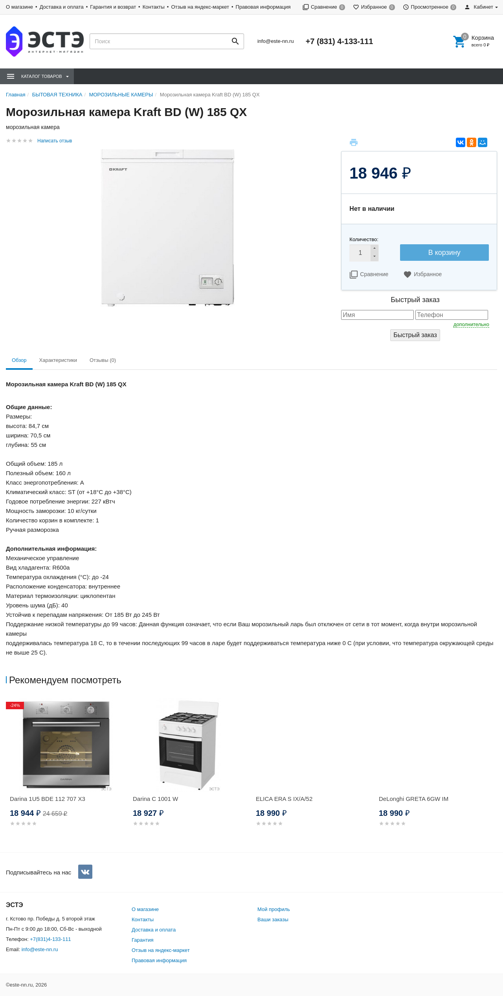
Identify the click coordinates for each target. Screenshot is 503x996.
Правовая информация (263, 7)
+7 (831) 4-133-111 (339, 41)
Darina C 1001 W (155, 798)
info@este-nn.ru (275, 41)
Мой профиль (273, 909)
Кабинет (478, 7)
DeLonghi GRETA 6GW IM (413, 798)
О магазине (19, 7)
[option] (67, 771)
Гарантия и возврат (113, 7)
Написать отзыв (54, 141)
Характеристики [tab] (58, 360)
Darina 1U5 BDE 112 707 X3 (47, 798)
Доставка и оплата (62, 7)
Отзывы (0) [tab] (103, 360)
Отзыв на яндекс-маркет (200, 7)
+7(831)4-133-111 (50, 939)
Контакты (154, 7)
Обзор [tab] (19, 360)
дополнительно (471, 324)
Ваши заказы (272, 919)
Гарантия (142, 940)
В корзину (444, 252)
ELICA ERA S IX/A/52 (284, 798)
